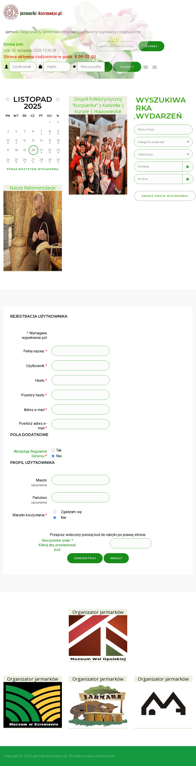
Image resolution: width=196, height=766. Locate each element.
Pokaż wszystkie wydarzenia (33, 169)
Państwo (40, 497)
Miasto (41, 480)
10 (8, 140)
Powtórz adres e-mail (33, 425)
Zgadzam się (71, 512)
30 (58, 159)
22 (49, 150)
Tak (59, 450)
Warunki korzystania (29, 515)
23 (58, 150)
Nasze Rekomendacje (32, 188)
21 (41, 150)
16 (58, 140)
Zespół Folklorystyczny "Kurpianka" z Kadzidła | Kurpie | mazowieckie (98, 105)
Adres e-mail (35, 410)
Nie (59, 456)
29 (50, 159)
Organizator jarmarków (98, 612)
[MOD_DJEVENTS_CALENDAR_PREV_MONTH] (7, 99)
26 (24, 159)
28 (41, 159)
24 (8, 159)
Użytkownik (36, 366)
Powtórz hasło (34, 395)
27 (33, 159)
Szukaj (151, 46)
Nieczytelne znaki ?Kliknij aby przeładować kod (57, 545)
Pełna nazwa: (35, 351)
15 (50, 140)
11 (16, 140)
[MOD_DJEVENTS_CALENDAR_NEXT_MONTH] (57, 99)
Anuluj (116, 558)
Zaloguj (127, 66)
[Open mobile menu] (145, 67)
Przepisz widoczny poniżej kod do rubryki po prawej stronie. (98, 535)
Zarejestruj (85, 558)
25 (16, 159)
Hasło (41, 380)
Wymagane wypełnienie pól (34, 335)
